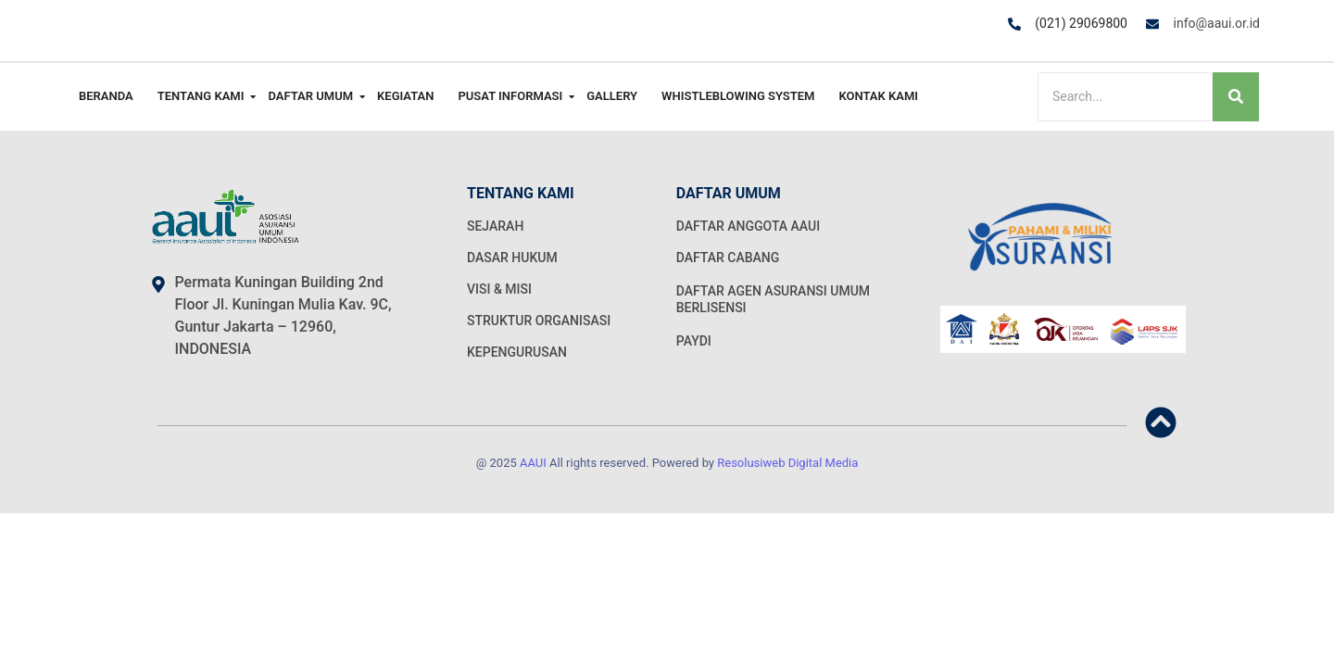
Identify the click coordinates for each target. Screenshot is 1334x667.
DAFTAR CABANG (728, 257)
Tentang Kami (203, 96)
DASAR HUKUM (512, 257)
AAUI (533, 463)
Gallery (611, 96)
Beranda (106, 96)
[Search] (1125, 96)
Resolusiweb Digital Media (787, 463)
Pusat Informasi (512, 96)
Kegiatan (405, 96)
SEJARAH (495, 226)
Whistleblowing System (737, 96)
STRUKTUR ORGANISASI (538, 320)
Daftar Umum (313, 96)
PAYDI (693, 341)
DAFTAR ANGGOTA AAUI (748, 226)
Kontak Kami (878, 96)
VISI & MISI (499, 289)
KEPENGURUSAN (517, 352)
